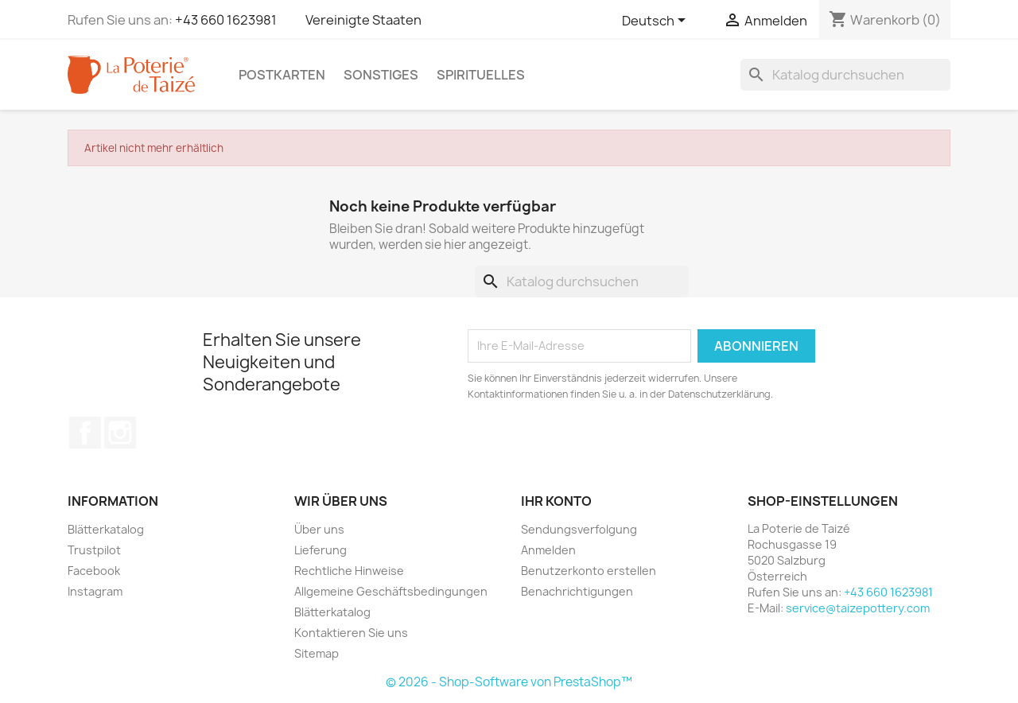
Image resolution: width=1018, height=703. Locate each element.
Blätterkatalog (106, 529)
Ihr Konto (556, 501)
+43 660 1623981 (226, 20)
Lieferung (320, 549)
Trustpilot (94, 549)
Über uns (319, 529)
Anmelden (548, 549)
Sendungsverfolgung (579, 529)
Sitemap (316, 653)
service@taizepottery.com (858, 608)
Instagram (120, 433)
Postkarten (282, 75)
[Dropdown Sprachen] (656, 21)
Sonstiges (381, 75)
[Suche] (845, 75)
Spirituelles (481, 75)
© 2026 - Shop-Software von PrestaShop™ (509, 682)
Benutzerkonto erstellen (588, 570)
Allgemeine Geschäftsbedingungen (391, 591)
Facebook (85, 433)
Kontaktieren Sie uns (351, 632)
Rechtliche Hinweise (349, 570)
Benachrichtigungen (577, 591)
